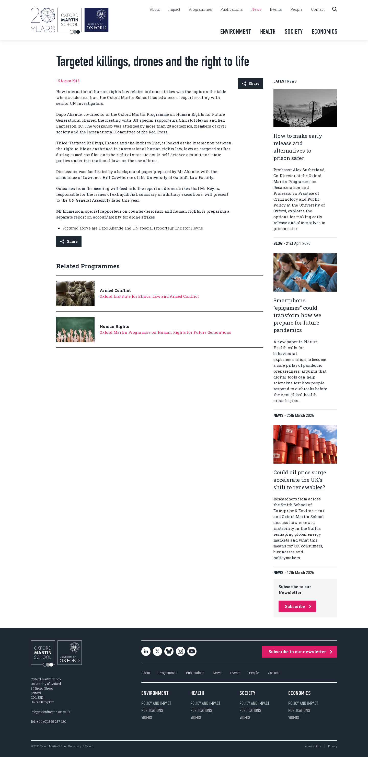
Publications (231, 9)
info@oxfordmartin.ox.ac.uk (50, 711)
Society (294, 31)
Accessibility (313, 746)
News (256, 9)
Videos (146, 717)
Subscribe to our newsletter (300, 651)
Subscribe (298, 606)
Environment (235, 31)
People (296, 9)
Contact (318, 9)
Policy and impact (156, 703)
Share (250, 83)
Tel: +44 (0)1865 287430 (48, 721)
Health (267, 31)
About (155, 9)
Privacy (332, 746)
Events (276, 9)
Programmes (200, 9)
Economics (324, 31)
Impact (174, 9)
